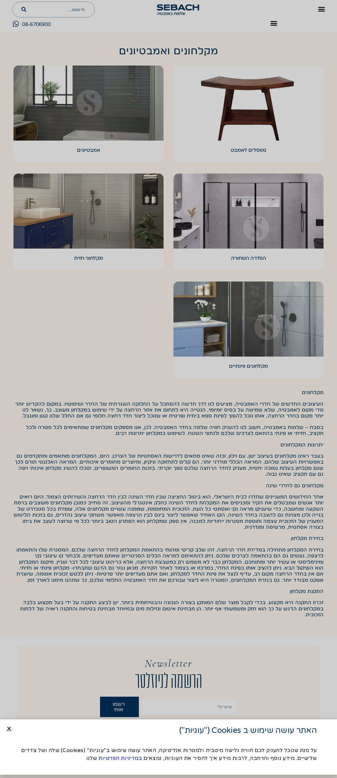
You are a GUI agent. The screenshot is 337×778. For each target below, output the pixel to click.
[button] (9, 729)
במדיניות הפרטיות (120, 759)
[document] (168, 389)
